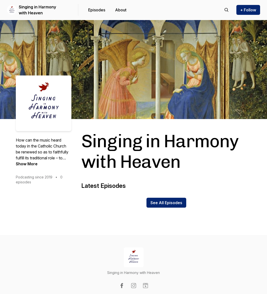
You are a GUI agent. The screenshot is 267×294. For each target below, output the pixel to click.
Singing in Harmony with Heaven (37, 9)
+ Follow (248, 9)
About (120, 9)
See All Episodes (166, 202)
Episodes (96, 9)
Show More (27, 163)
